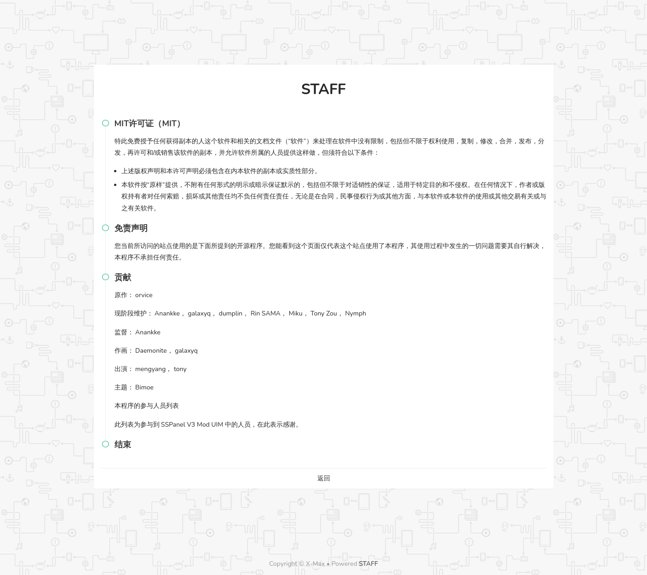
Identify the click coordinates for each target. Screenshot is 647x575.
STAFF (368, 563)
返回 (323, 478)
